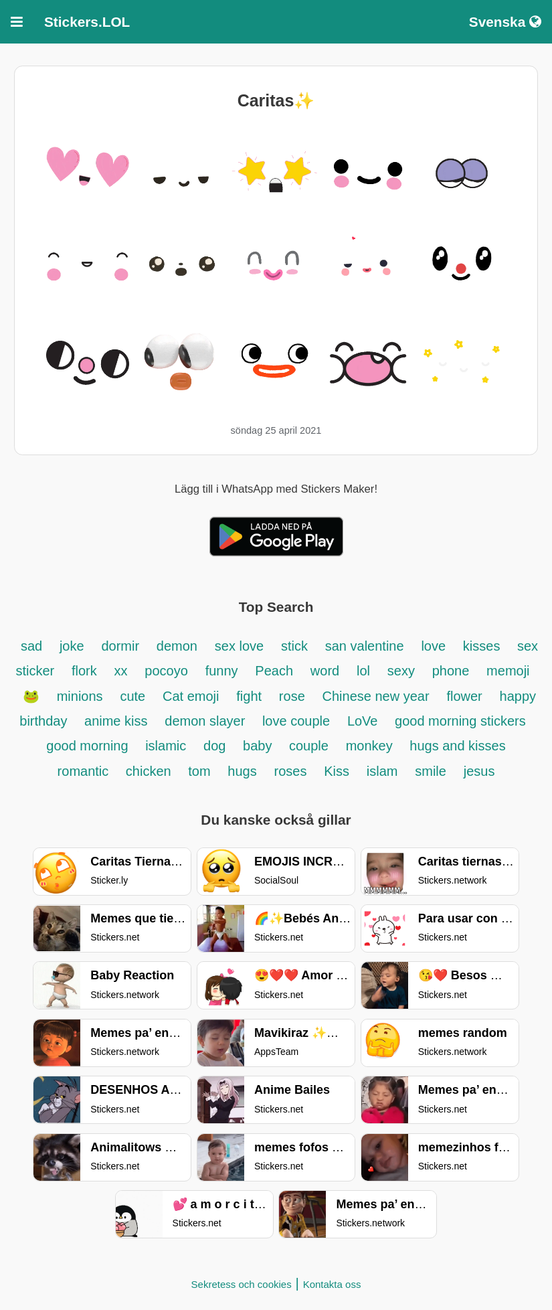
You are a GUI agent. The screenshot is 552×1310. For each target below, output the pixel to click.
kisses (483, 646)
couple (309, 745)
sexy (401, 670)
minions (80, 696)
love (433, 646)
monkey (371, 745)
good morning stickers (460, 721)
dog (216, 745)
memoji (507, 670)
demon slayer (207, 721)
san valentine (364, 646)
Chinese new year (376, 696)
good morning (89, 745)
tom (199, 771)
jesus (479, 771)
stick (294, 646)
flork (84, 670)
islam (382, 771)
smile (430, 771)
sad (31, 646)
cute (132, 696)
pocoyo (166, 670)
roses (290, 771)
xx (121, 670)
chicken (150, 771)
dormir (120, 646)
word (324, 670)
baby (259, 745)
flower (464, 696)
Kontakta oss (332, 1284)
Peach (274, 670)
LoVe (364, 721)
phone (451, 670)
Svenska (505, 21)
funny (221, 670)
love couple (296, 721)
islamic (165, 745)
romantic (85, 771)
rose (292, 696)
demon (177, 646)
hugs (241, 771)
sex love (239, 646)
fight (249, 696)
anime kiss (115, 721)
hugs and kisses (457, 745)
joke (72, 646)
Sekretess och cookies (241, 1284)
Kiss (336, 771)
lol (363, 670)
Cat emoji (191, 696)
